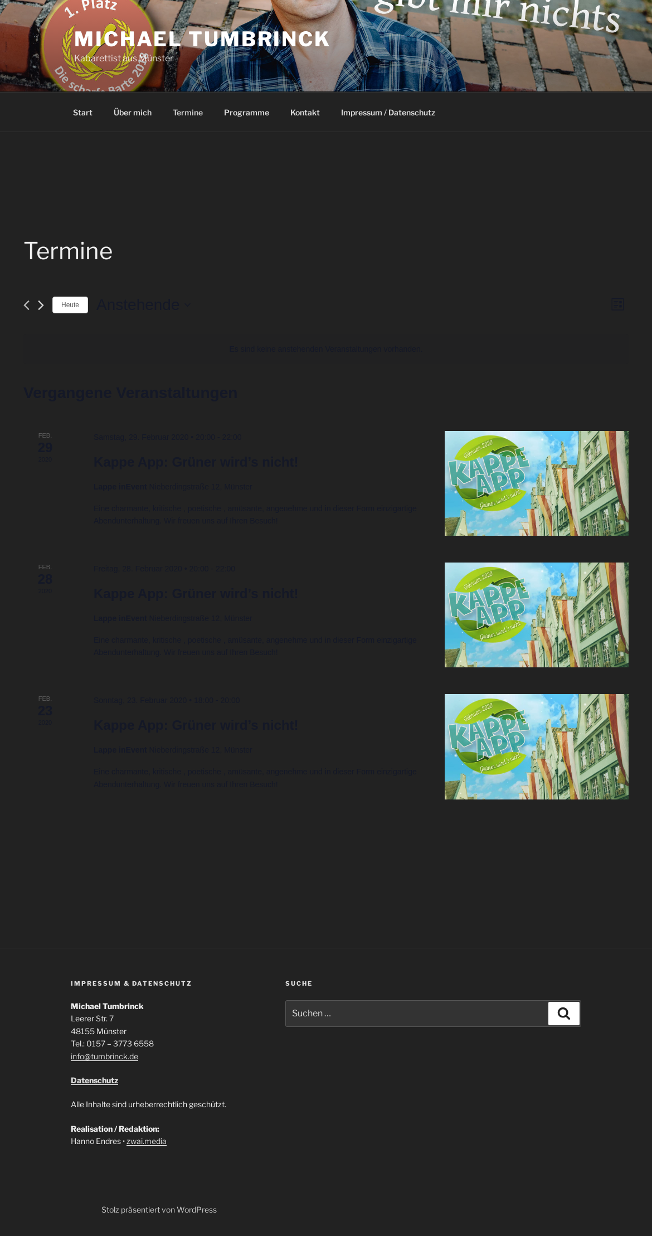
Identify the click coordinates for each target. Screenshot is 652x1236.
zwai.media (146, 1141)
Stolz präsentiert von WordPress (159, 1209)
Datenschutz (94, 1080)
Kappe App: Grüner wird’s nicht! (196, 461)
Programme (246, 112)
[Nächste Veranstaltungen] (41, 305)
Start (83, 112)
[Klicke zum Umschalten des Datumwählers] (143, 305)
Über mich (133, 112)
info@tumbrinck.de (104, 1056)
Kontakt (305, 112)
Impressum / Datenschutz (388, 112)
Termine (188, 112)
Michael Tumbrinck (202, 39)
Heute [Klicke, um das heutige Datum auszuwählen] (70, 305)
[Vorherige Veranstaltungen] (26, 305)
